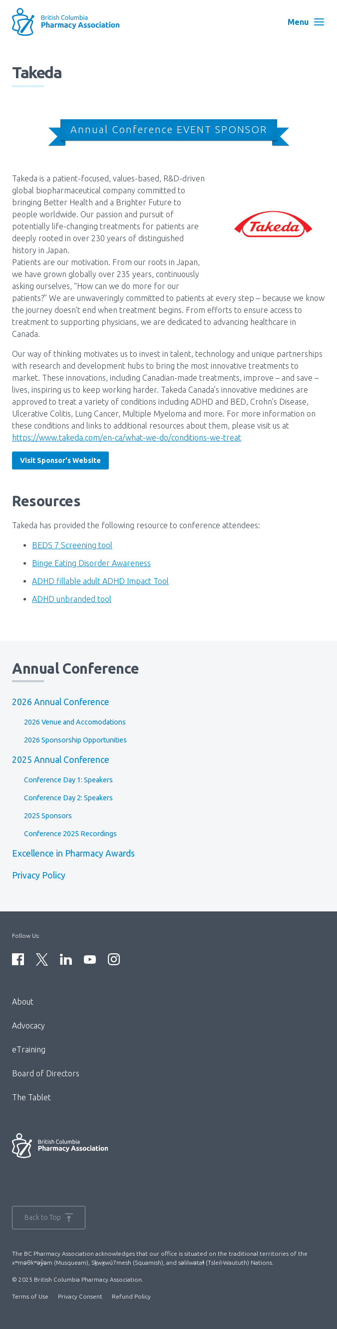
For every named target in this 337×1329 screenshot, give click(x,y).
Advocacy (28, 1025)
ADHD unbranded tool (71, 598)
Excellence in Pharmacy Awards (73, 853)
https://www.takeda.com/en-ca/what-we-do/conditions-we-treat (126, 437)
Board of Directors (45, 1073)
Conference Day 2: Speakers (68, 798)
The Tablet (31, 1097)
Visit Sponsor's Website (60, 460)
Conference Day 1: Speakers (68, 780)
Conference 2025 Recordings (70, 834)
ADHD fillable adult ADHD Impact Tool (100, 581)
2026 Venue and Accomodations (75, 722)
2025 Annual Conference (60, 759)
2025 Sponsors (48, 816)
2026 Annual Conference (60, 702)
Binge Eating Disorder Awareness (91, 563)
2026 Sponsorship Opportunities (75, 740)
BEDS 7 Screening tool (72, 545)
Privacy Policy (38, 875)
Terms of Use (30, 1296)
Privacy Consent (80, 1296)
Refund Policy (131, 1296)
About (22, 1001)
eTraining (28, 1049)
